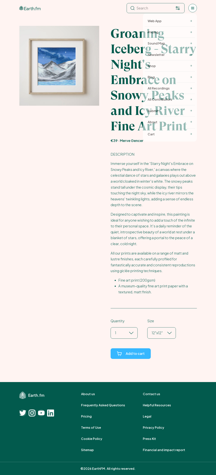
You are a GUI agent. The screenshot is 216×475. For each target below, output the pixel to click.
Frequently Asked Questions (107, 405)
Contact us (156, 394)
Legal (151, 416)
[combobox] (115, 333)
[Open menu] (192, 8)
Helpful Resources (161, 405)
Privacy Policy (158, 427)
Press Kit (153, 438)
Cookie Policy (96, 438)
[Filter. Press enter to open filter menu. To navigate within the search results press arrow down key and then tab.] (178, 8)
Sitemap (91, 450)
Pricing (90, 416)
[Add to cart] (131, 353)
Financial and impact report (168, 450)
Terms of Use (95, 427)
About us (92, 394)
